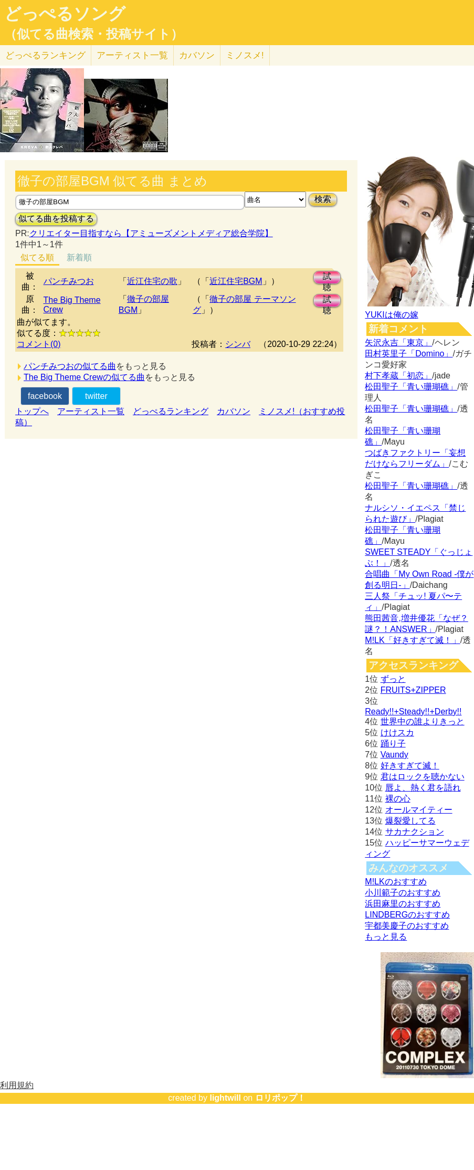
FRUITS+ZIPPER (413, 690)
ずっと (393, 678)
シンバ (237, 344)
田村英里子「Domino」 (408, 353)
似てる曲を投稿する (56, 218)
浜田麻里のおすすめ (402, 903)
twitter (96, 396)
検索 (322, 199)
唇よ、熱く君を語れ (423, 787)
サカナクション (414, 831)
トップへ (32, 411)
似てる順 (37, 257)
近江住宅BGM (235, 281)
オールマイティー (418, 809)
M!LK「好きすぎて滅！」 (412, 640)
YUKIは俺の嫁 (391, 314)
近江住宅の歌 (152, 281)
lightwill (225, 1097)
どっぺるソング (64, 13)
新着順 (79, 257)
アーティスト (132, 55)
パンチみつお (69, 281)
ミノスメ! (245, 55)
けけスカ (397, 732)
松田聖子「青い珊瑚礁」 (411, 386)
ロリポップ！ (280, 1097)
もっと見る (386, 936)
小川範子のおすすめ (402, 892)
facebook (45, 396)
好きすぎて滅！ (410, 765)
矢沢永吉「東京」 (398, 342)
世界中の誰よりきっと (423, 721)
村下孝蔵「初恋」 (398, 375)
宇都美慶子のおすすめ (407, 925)
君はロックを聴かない (423, 776)
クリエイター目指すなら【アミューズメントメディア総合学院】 (151, 233)
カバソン (197, 55)
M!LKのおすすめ (395, 881)
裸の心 (397, 798)
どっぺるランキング (170, 411)
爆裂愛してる (410, 820)
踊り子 (393, 743)
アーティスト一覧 (90, 411)
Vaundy (394, 754)
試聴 (327, 278)
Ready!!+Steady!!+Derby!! (413, 711)
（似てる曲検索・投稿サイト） (93, 34)
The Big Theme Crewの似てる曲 (84, 377)
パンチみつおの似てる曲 (70, 366)
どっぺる (45, 55)
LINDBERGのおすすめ (407, 914)
